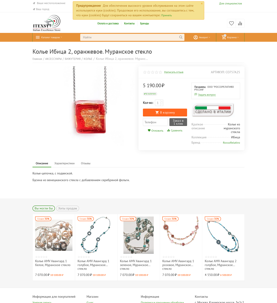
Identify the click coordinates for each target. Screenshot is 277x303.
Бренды (144, 23)
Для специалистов (230, 3)
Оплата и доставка (107, 23)
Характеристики (65, 163)
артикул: (218, 72)
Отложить (155, 130)
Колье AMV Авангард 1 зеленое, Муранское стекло (136, 265)
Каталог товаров (52, 37)
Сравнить (174, 130)
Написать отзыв (173, 72)
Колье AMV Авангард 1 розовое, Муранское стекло (178, 265)
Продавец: (200, 86)
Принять (166, 15)
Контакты (129, 23)
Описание (42, 163)
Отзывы (87, 163)
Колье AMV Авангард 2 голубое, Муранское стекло (221, 265)
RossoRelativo (231, 142)
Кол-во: (148, 103)
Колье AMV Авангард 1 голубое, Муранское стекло (93, 265)
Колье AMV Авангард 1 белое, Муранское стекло (52, 263)
